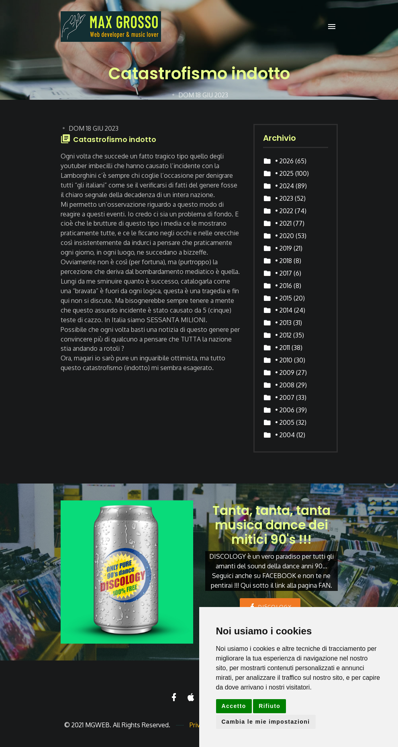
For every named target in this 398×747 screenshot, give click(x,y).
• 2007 (284, 397)
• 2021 (283, 223)
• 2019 (283, 248)
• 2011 (282, 348)
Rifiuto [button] (269, 706)
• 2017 (283, 273)
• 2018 (283, 261)
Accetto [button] (234, 706)
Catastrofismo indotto (114, 139)
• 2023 (284, 198)
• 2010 (283, 360)
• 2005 (284, 422)
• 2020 (284, 236)
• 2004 (285, 435)
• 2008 (284, 385)
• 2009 (284, 372)
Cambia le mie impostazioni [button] (266, 721)
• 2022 (284, 211)
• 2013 (283, 323)
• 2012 (283, 335)
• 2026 (284, 161)
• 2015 (283, 298)
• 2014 (283, 310)
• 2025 (284, 173)
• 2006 (284, 410)
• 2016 (283, 286)
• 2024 (284, 186)
